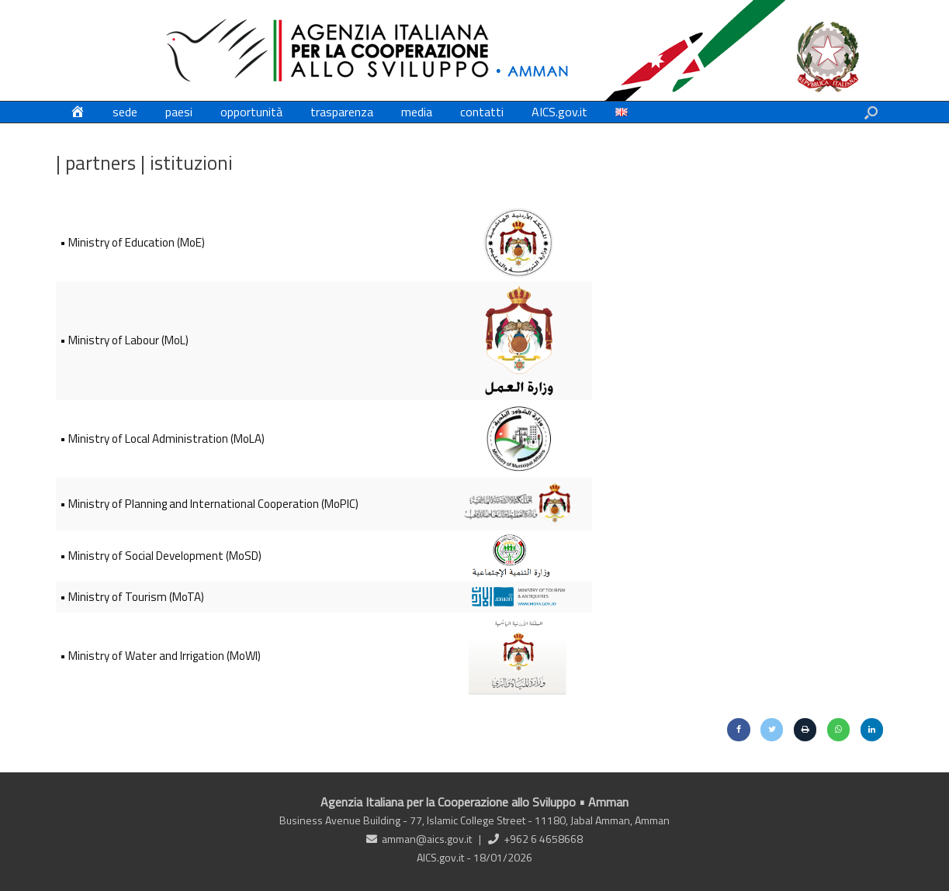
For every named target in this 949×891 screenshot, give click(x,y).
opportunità (251, 111)
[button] (871, 112)
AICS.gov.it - (445, 857)
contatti (482, 111)
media (416, 111)
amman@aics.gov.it (427, 839)
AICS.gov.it (559, 111)
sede (125, 111)
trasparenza (341, 111)
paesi (178, 111)
